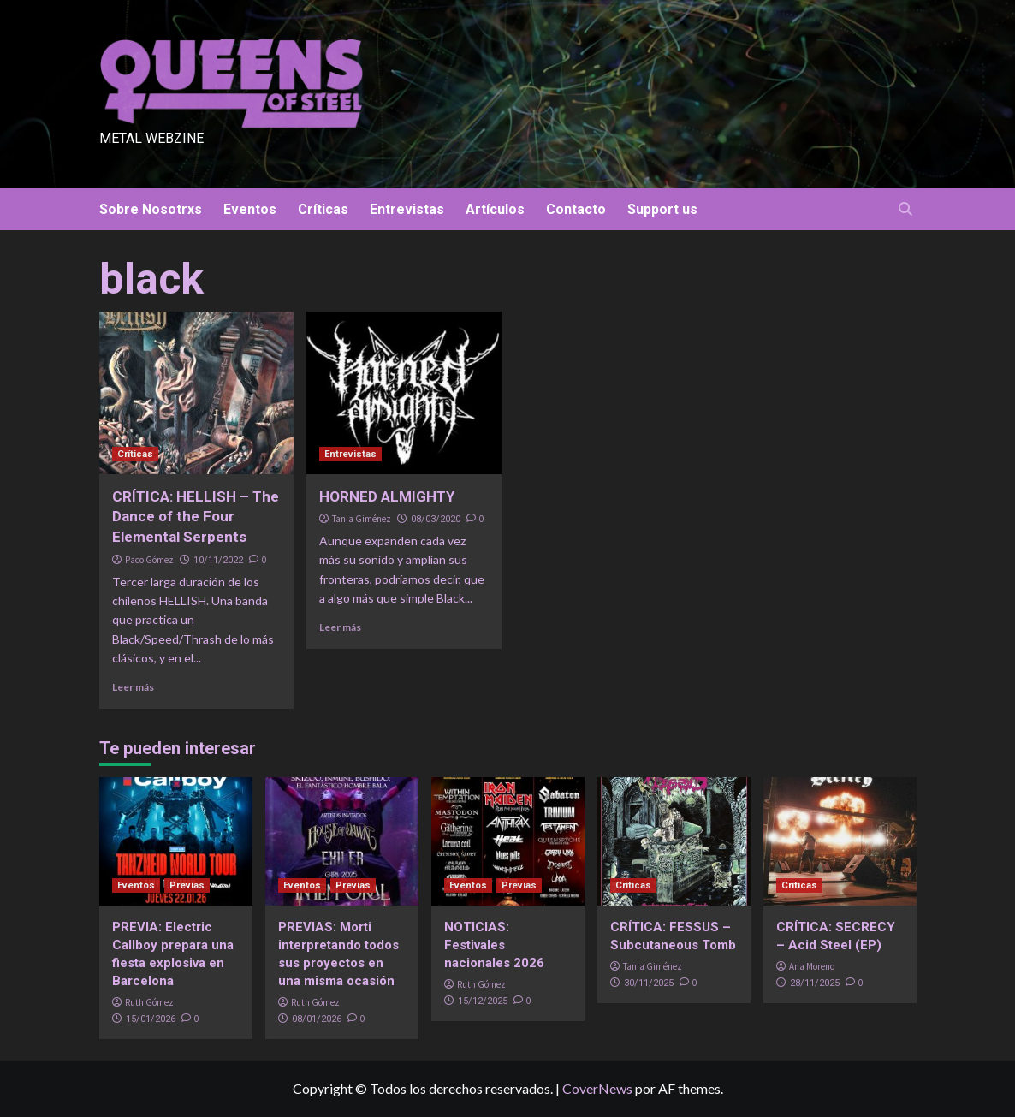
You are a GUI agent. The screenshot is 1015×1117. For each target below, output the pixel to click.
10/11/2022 (218, 560)
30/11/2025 (649, 983)
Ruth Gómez (149, 1002)
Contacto (576, 209)
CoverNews (597, 1088)
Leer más (133, 686)
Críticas (323, 209)
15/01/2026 (150, 1019)
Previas (187, 885)
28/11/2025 (815, 983)
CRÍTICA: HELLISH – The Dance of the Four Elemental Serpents (195, 517)
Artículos (495, 209)
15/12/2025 (483, 1001)
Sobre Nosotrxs (150, 209)
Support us (662, 209)
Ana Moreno (811, 966)
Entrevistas (407, 209)
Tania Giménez (361, 519)
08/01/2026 (316, 1019)
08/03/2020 (435, 519)
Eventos (249, 209)
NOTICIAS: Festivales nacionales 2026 (494, 945)
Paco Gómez (149, 560)
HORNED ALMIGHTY (386, 496)
